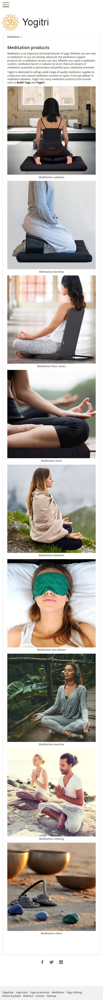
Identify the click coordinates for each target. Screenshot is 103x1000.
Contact (40, 996)
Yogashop (8, 992)
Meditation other (51, 931)
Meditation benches (51, 270)
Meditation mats (51, 459)
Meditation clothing (51, 837)
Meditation (13, 37)
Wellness (28, 996)
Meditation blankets (51, 553)
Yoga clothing (74, 992)
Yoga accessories (40, 992)
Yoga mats (22, 992)
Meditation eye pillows (51, 648)
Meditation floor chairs (51, 364)
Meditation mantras (51, 742)
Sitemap (51, 996)
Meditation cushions (51, 175)
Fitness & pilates (11, 996)
